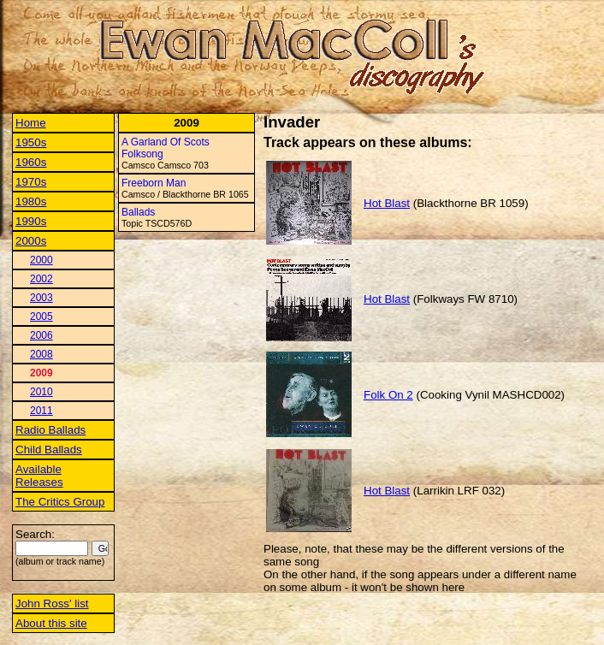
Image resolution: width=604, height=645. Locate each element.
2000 (41, 260)
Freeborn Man (153, 183)
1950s (30, 142)
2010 (41, 392)
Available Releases (39, 475)
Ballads (138, 212)
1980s (30, 201)
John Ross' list (52, 603)
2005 (41, 316)
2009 (41, 373)
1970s (30, 181)
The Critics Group (59, 501)
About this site (51, 623)
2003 (41, 298)
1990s (30, 221)
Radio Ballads (50, 429)
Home (30, 122)
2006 (41, 335)
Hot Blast (387, 203)
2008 (41, 354)
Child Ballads (48, 449)
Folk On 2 (388, 394)
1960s (30, 162)
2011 (41, 411)
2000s (30, 240)
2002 (41, 279)
